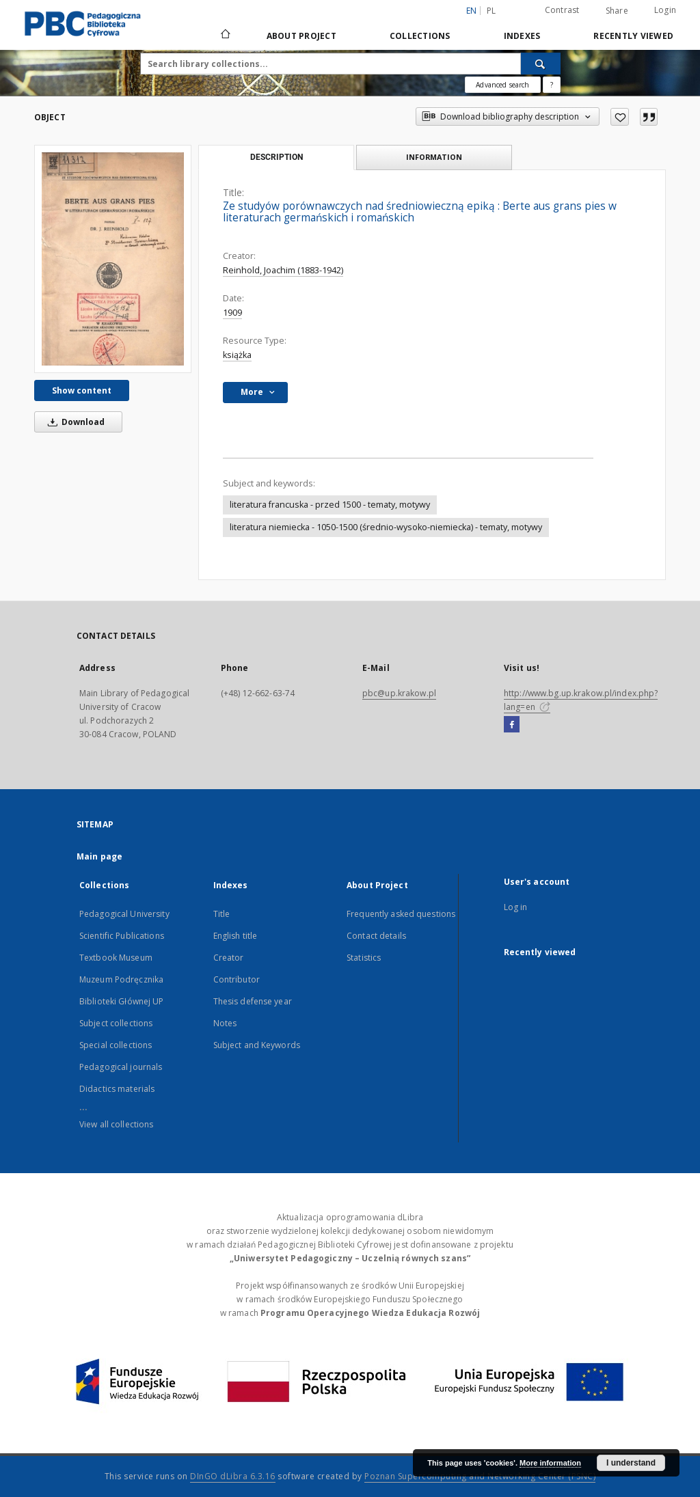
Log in (516, 907)
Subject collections (115, 1023)
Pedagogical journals (120, 1067)
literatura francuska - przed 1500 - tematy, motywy (330, 504)
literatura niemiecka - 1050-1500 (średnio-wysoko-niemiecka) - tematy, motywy (386, 527)
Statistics (364, 957)
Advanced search (502, 85)
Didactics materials (116, 1089)
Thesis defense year (252, 1001)
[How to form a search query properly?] (552, 85)
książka (237, 355)
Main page (99, 856)
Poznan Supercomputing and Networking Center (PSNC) (479, 1476)
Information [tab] (434, 157)
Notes (225, 1023)
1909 (232, 312)
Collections (420, 36)
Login (665, 10)
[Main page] (224, 35)
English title (235, 936)
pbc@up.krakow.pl (399, 693)
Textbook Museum (115, 957)
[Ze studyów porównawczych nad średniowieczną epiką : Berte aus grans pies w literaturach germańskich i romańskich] (113, 258)
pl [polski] (491, 10)
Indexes (522, 36)
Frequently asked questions (401, 914)
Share (617, 10)
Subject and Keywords (256, 1045)
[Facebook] (512, 725)
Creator (228, 957)
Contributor (236, 979)
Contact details (376, 936)
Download (74, 422)
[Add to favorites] (619, 117)
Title (221, 914)
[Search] (541, 63)
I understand (631, 1463)
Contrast (562, 10)
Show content (81, 390)
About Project (301, 36)
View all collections (116, 1124)
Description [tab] (276, 157)
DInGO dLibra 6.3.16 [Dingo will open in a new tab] (232, 1476)
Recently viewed (633, 36)
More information (550, 1463)
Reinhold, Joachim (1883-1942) (283, 270)
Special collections (115, 1045)
